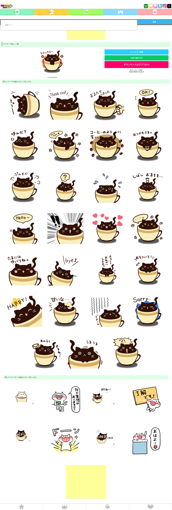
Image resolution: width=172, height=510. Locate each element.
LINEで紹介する (136, 58)
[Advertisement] (86, 34)
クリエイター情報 (136, 52)
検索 (154, 22)
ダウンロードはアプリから (136, 64)
